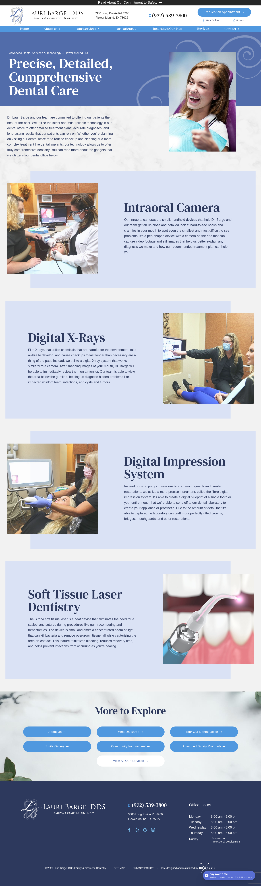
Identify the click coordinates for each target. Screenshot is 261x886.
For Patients (127, 28)
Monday (195, 816)
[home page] (47, 15)
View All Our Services (128, 761)
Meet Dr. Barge (128, 732)
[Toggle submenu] (59, 29)
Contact (233, 28)
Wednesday (197, 827)
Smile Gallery (55, 746)
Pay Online (210, 20)
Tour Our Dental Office (202, 732)
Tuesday (195, 822)
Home (24, 28)
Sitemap (119, 868)
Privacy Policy (143, 868)
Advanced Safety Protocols (201, 746)
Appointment (222, 12)
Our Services (89, 28)
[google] (145, 829)
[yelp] (137, 829)
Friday (193, 839)
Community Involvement (128, 746)
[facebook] (129, 829)
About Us (53, 28)
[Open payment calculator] (229, 875)
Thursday (196, 833)
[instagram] (153, 829)
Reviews (203, 28)
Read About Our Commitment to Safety (130, 2)
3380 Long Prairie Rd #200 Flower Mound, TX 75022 (112, 15)
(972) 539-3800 (167, 15)
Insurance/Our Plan (167, 28)
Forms (238, 20)
